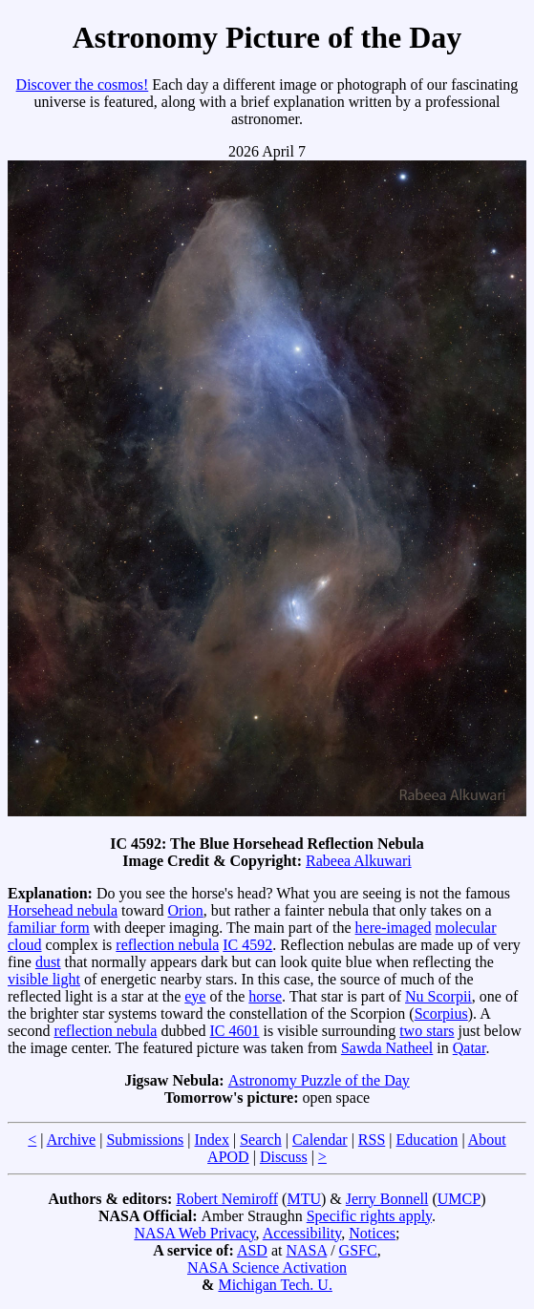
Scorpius (441, 1013)
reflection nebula (167, 945)
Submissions (144, 1139)
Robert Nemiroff (227, 1199)
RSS (371, 1139)
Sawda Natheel (387, 1048)
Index (212, 1139)
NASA (306, 1250)
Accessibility (302, 1233)
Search (261, 1139)
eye (194, 996)
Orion (185, 910)
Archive (71, 1139)
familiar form (49, 927)
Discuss (284, 1157)
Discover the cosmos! (82, 84)
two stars (426, 1031)
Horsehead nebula (62, 910)
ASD (252, 1250)
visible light (44, 979)
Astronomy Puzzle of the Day (319, 1080)
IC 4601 (235, 1031)
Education (427, 1139)
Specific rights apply (369, 1216)
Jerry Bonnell (387, 1199)
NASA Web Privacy (194, 1233)
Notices (372, 1233)
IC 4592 (247, 945)
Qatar (469, 1048)
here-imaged (393, 927)
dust (48, 962)
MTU (304, 1199)
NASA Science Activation (267, 1267)
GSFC (358, 1250)
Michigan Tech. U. (274, 1285)
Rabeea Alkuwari (359, 861)
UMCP (459, 1199)
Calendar (320, 1139)
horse (265, 996)
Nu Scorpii (438, 996)
